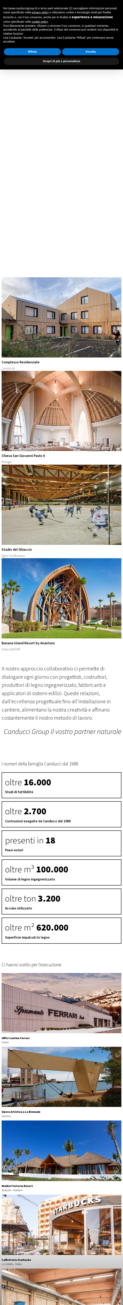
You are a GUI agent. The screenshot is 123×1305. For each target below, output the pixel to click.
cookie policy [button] (40, 21)
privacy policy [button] (40, 12)
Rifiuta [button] (32, 51)
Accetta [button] (90, 51)
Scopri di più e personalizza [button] (61, 61)
